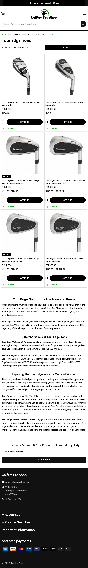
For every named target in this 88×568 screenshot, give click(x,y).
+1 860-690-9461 (13, 499)
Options (24, 122)
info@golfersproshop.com (17, 482)
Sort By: (6, 47)
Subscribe (44, 459)
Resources (11, 515)
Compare (8, 128)
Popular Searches (16, 522)
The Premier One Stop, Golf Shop (44, 3)
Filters (65, 47)
